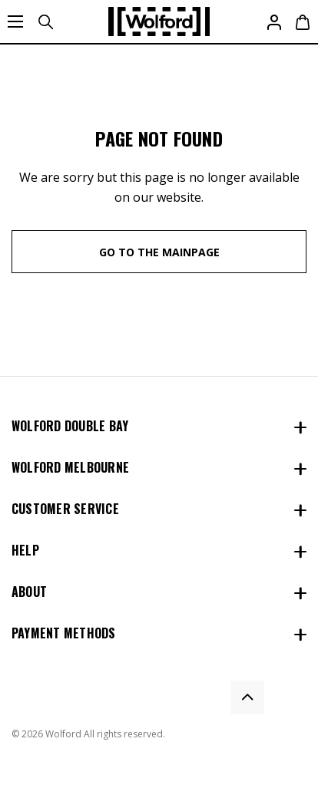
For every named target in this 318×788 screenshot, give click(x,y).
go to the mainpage (159, 252)
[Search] (45, 21)
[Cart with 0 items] (300, 21)
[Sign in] (273, 21)
